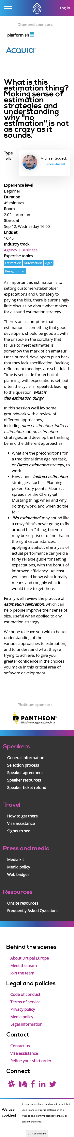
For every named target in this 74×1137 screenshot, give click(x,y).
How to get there (22, 816)
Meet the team (23, 965)
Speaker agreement (25, 772)
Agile (48, 263)
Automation (33, 263)
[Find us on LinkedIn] (42, 1085)
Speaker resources (24, 780)
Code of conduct (25, 994)
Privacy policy (22, 1009)
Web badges (18, 874)
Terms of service (25, 1002)
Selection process (23, 765)
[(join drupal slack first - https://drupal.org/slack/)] (11, 1085)
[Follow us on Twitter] (52, 1085)
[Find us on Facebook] (32, 1085)
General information (25, 757)
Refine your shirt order (30, 1060)
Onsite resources (22, 903)
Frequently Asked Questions (32, 910)
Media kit (15, 859)
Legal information (26, 1024)
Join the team (22, 973)
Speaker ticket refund (26, 787)
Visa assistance (21, 823)
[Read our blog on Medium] (23, 1085)
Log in (65, 7)
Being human (15, 271)
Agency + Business (21, 250)
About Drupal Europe (29, 958)
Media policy (18, 867)
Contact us (20, 1045)
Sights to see (18, 831)
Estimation (13, 263)
